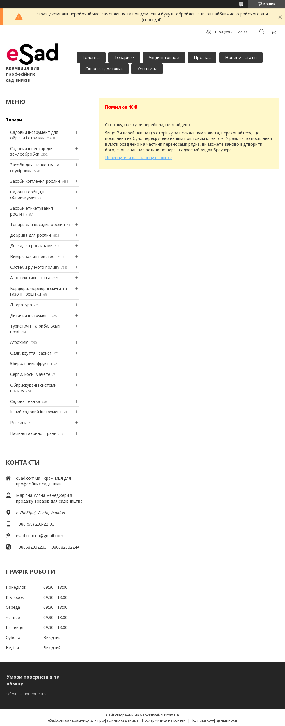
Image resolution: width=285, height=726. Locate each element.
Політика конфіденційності (214, 720)
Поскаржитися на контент (164, 720)
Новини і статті (241, 57)
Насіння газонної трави (33, 433)
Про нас (202, 57)
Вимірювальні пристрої (33, 256)
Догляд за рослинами (31, 245)
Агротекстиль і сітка (30, 277)
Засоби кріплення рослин (35, 181)
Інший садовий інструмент (36, 411)
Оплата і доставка (104, 69)
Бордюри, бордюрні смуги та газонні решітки (38, 291)
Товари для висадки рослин (37, 224)
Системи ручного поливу (34, 267)
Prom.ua (171, 715)
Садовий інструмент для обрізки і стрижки (34, 135)
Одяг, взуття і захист (31, 353)
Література (21, 304)
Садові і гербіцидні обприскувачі (28, 194)
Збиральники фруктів (31, 363)
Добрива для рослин (30, 235)
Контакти (147, 69)
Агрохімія (19, 342)
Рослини (18, 422)
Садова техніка (25, 401)
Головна (91, 57)
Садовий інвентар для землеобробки (32, 151)
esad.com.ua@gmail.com (39, 535)
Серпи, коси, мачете (30, 374)
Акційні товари (164, 57)
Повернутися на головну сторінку (138, 157)
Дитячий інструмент (30, 315)
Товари (122, 57)
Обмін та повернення (26, 693)
